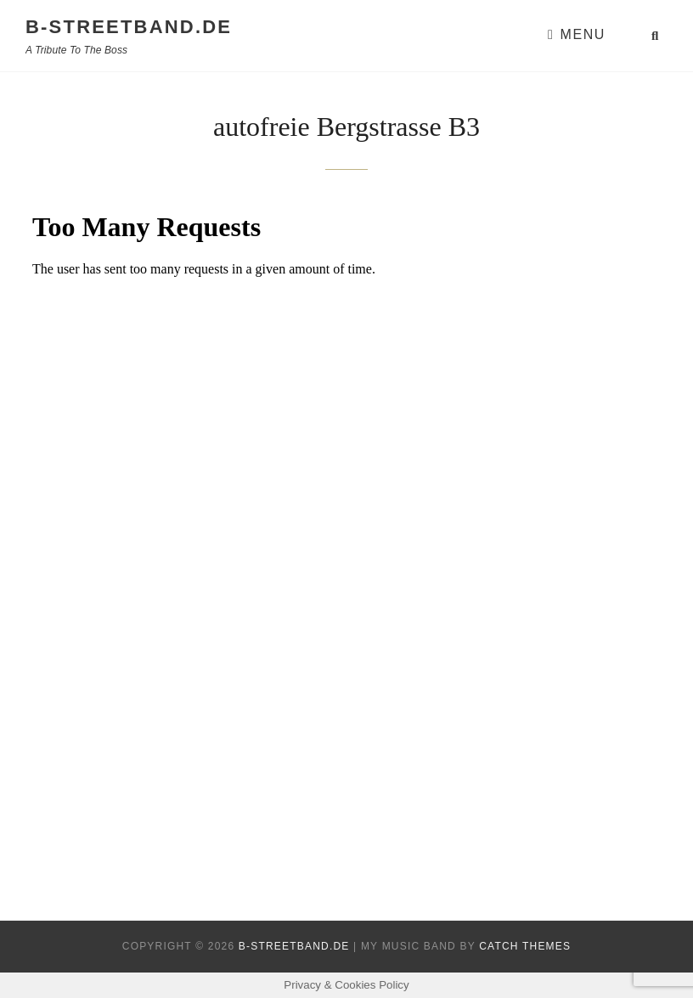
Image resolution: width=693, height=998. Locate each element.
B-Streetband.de (128, 26)
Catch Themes (525, 946)
